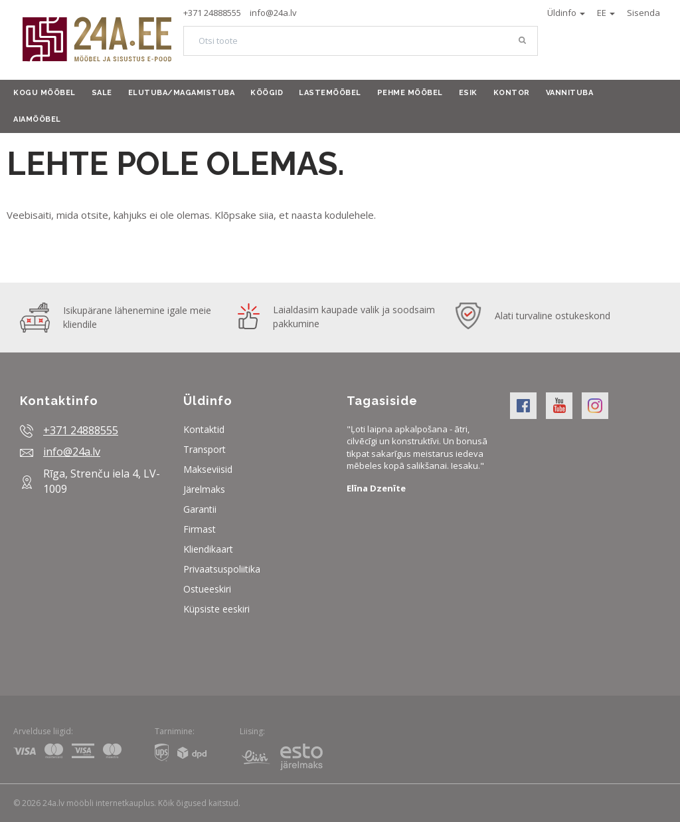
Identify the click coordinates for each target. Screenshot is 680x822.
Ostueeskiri (207, 589)
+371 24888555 (212, 13)
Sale (102, 92)
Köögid (266, 92)
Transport (204, 449)
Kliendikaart (208, 549)
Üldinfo (566, 13)
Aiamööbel (37, 119)
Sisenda (643, 13)
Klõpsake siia (244, 214)
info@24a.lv (273, 13)
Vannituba (570, 92)
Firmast (199, 529)
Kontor (511, 92)
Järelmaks (204, 489)
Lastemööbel (330, 92)
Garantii (199, 509)
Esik (468, 92)
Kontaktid (203, 429)
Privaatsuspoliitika (221, 569)
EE (606, 13)
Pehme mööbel (410, 92)
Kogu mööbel (44, 92)
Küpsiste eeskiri (216, 609)
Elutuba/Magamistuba (181, 92)
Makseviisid (207, 469)
